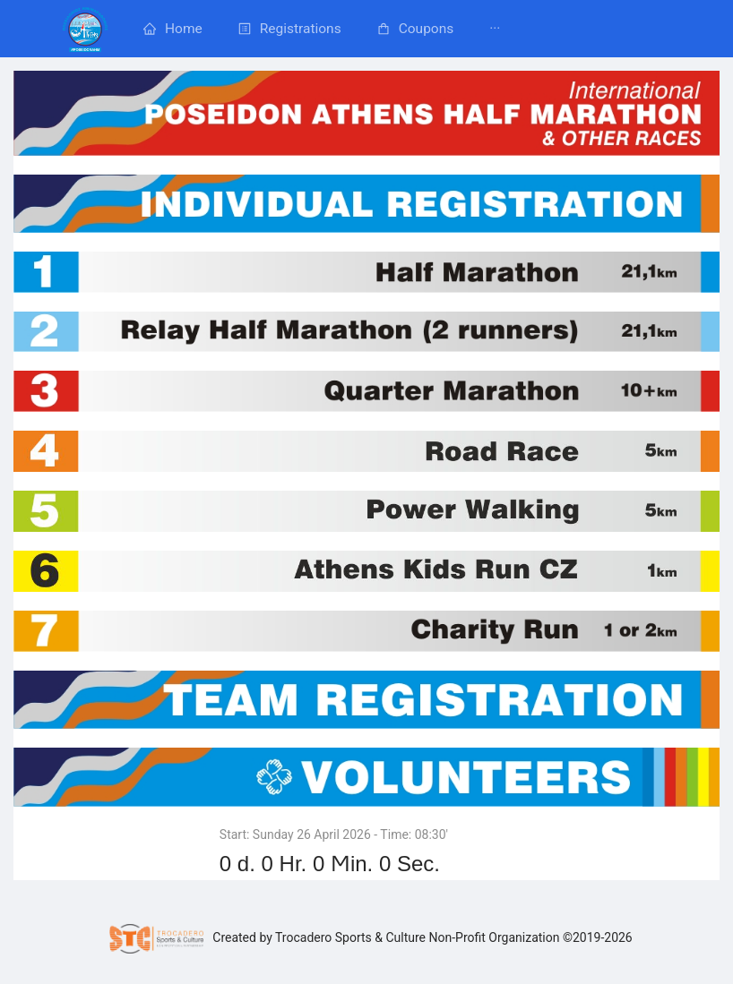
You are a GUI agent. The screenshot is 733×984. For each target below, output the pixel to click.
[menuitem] (85, 28)
